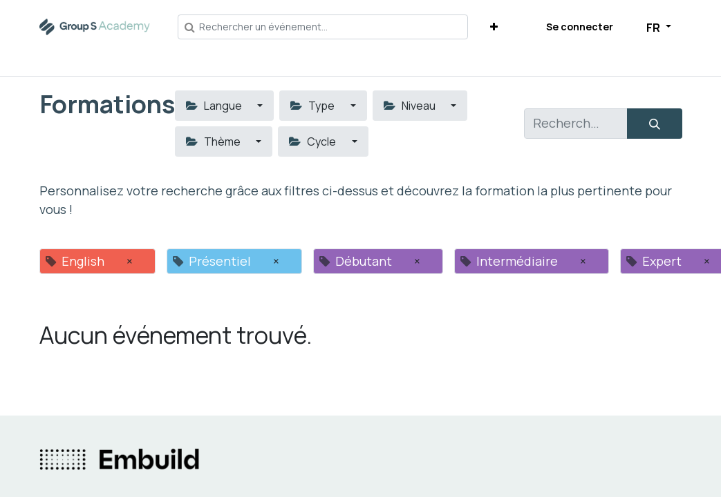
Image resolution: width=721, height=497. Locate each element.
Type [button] (313, 105)
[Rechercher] (654, 123)
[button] (494, 26)
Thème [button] (214, 141)
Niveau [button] (411, 105)
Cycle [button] (313, 141)
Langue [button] (215, 105)
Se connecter (579, 26)
